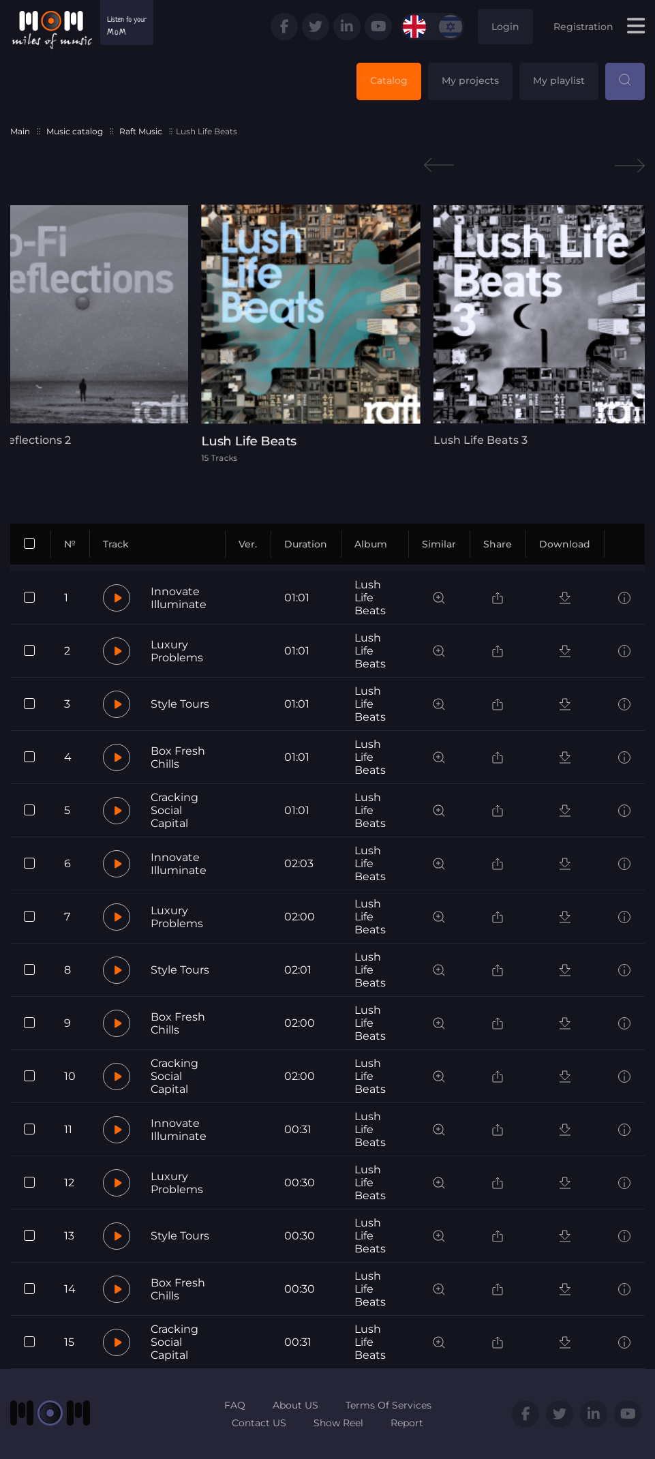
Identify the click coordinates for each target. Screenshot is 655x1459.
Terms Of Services (388, 1405)
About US (295, 1405)
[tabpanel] (328, 334)
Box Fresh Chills (178, 757)
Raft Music (140, 131)
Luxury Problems (177, 651)
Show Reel (338, 1423)
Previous (439, 165)
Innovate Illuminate (179, 598)
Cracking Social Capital (174, 810)
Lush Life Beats (370, 597)
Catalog (389, 80)
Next (630, 165)
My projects (470, 80)
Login (505, 26)
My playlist (559, 80)
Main (20, 131)
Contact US (259, 1423)
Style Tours (180, 703)
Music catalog (74, 131)
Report (407, 1423)
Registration (583, 26)
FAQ (234, 1405)
